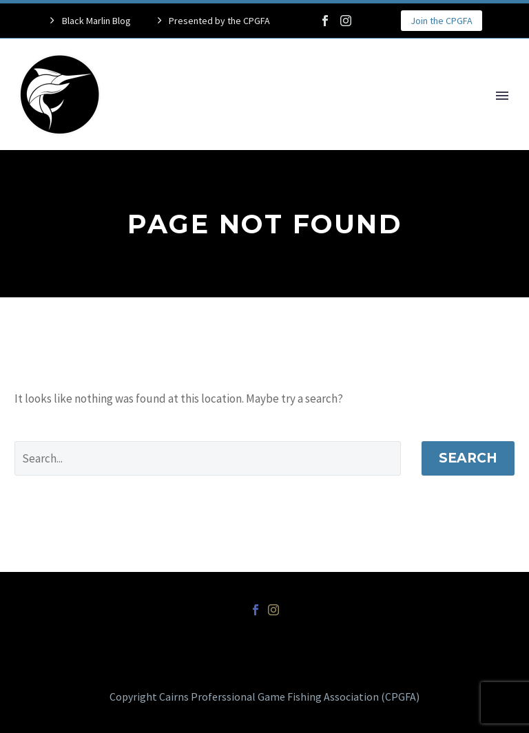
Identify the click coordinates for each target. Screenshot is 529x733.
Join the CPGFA (442, 20)
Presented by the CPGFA (219, 20)
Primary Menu (502, 96)
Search (468, 458)
